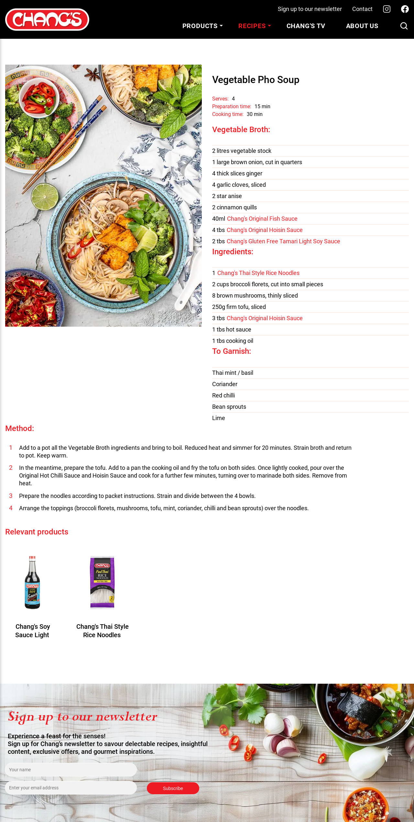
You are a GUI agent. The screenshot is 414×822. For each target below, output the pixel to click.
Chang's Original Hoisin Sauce (265, 230)
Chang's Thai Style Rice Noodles (258, 273)
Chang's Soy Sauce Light (32, 631)
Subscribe (173, 788)
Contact (362, 8)
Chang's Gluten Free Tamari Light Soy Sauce (283, 241)
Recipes (252, 26)
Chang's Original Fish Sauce (262, 219)
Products (200, 26)
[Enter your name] (70, 769)
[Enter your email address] (70, 787)
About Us (362, 26)
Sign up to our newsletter (310, 8)
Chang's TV (306, 26)
